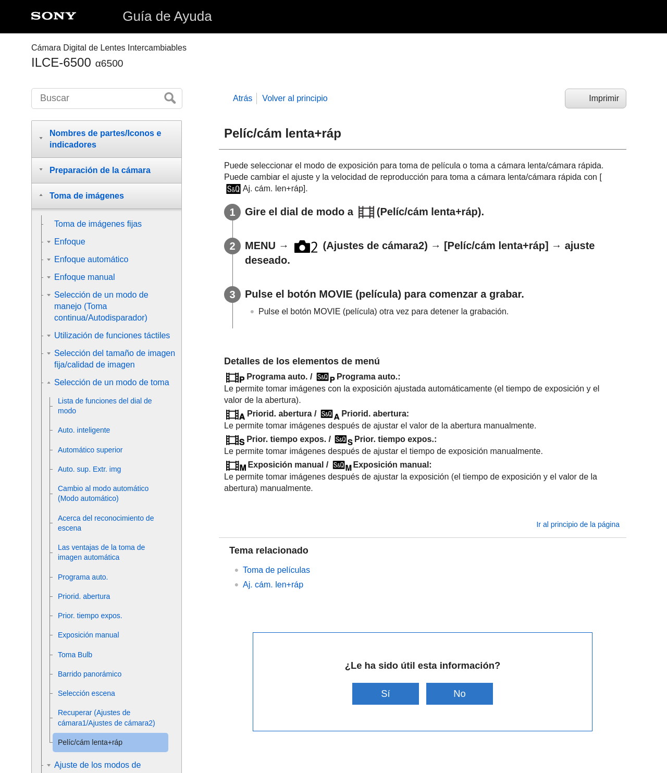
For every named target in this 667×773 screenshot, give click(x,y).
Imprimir (604, 98)
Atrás (242, 98)
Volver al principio (294, 98)
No (460, 693)
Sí (385, 693)
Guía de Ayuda (167, 16)
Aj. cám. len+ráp (273, 584)
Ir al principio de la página (578, 524)
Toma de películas (276, 570)
